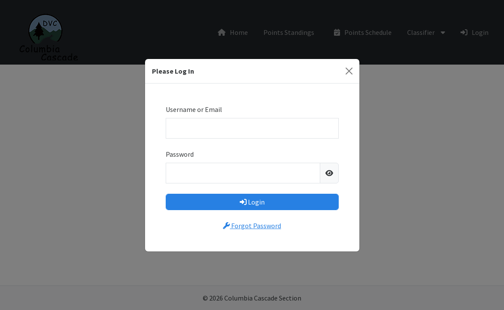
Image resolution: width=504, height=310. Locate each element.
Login (252, 202)
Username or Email (194, 109)
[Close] (349, 71)
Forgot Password (252, 225)
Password (180, 154)
